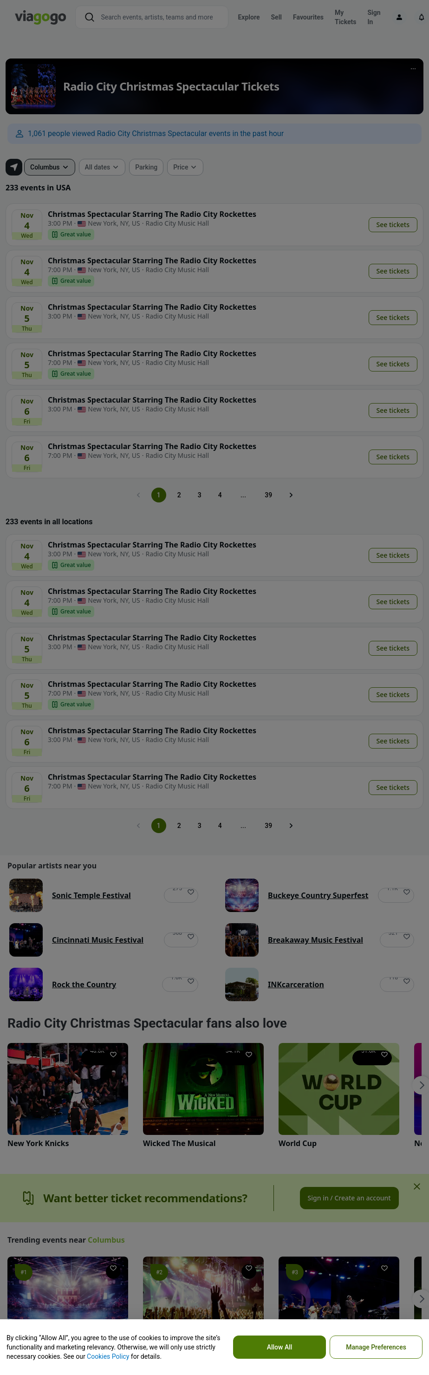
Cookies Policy (108, 1356)
